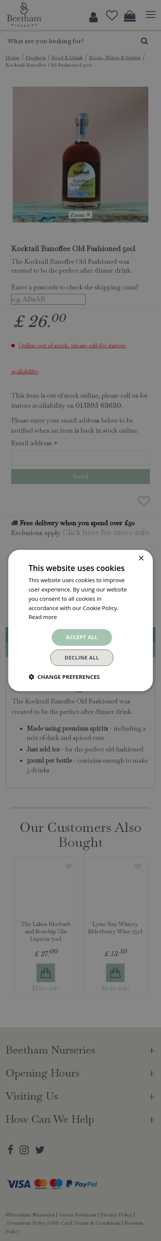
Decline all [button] (82, 657)
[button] (64, 676)
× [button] (141, 558)
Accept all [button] (81, 637)
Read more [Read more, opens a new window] (43, 616)
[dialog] (80, 620)
